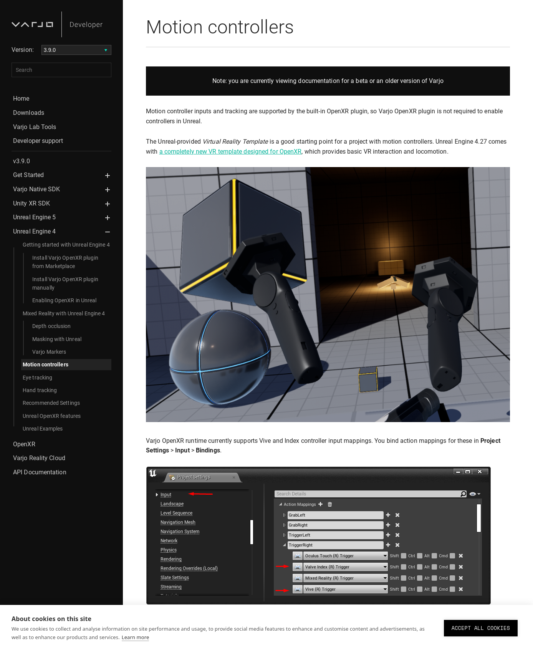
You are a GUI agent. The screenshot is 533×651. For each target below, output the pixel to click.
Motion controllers (45, 364)
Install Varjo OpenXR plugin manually (65, 283)
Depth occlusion (51, 326)
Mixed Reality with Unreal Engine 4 (64, 313)
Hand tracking (40, 390)
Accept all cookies (481, 628)
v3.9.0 (21, 161)
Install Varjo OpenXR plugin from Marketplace (65, 262)
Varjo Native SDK (36, 189)
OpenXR (24, 444)
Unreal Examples (43, 429)
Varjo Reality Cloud (39, 458)
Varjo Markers (49, 352)
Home (21, 98)
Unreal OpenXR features (52, 416)
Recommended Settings (51, 403)
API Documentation (39, 472)
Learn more (135, 637)
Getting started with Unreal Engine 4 (66, 245)
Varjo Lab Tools (34, 127)
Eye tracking (37, 377)
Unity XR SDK (31, 203)
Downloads (28, 112)
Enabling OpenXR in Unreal (64, 300)
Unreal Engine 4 (34, 231)
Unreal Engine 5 (34, 217)
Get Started (28, 175)
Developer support (38, 140)
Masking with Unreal (56, 339)
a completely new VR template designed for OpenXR (230, 151)
